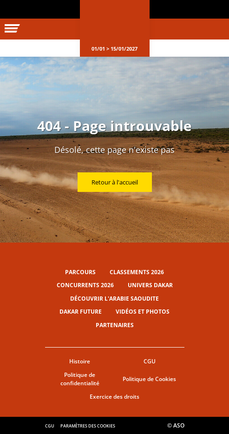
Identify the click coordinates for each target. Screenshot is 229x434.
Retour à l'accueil (115, 182)
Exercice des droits (114, 397)
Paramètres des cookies (87, 426)
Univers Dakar (150, 285)
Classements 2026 (137, 272)
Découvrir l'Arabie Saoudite (114, 298)
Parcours (80, 272)
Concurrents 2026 (85, 285)
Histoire (79, 361)
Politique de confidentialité (79, 379)
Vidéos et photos (143, 312)
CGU (150, 361)
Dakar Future (80, 312)
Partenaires (115, 325)
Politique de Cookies (149, 379)
